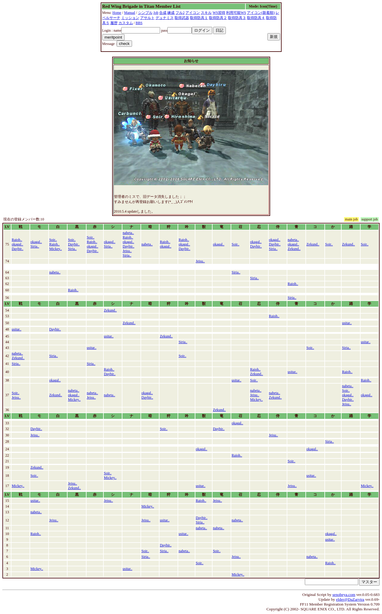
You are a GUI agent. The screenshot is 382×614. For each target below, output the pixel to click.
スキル (206, 13)
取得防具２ (218, 18)
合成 (162, 13)
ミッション (130, 18)
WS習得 (219, 13)
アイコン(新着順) (261, 13)
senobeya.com (343, 594)
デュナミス (165, 18)
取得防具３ (237, 18)
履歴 (114, 23)
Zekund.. (294, 249)
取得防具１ (199, 18)
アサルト (147, 18)
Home (116, 13)
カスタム (125, 23)
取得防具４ (256, 18)
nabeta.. (128, 233)
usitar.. (347, 323)
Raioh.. (17, 240)
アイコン (192, 13)
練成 (171, 13)
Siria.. (34, 246)
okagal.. (17, 244)
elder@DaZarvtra (350, 599)
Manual (129, 13)
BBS (139, 23)
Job (156, 13)
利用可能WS (236, 13)
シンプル (145, 13)
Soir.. (53, 240)
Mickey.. (55, 249)
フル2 (180, 13)
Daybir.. (18, 249)
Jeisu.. (127, 251)
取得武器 (182, 18)
